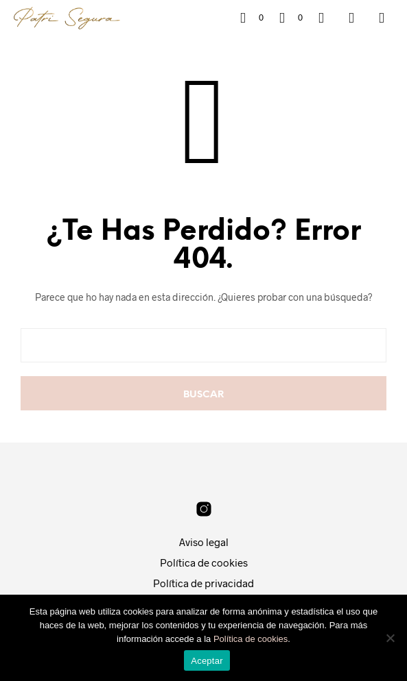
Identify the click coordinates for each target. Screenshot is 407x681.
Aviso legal (204, 542)
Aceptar (207, 661)
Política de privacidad (203, 583)
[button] (252, 18)
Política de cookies (204, 562)
